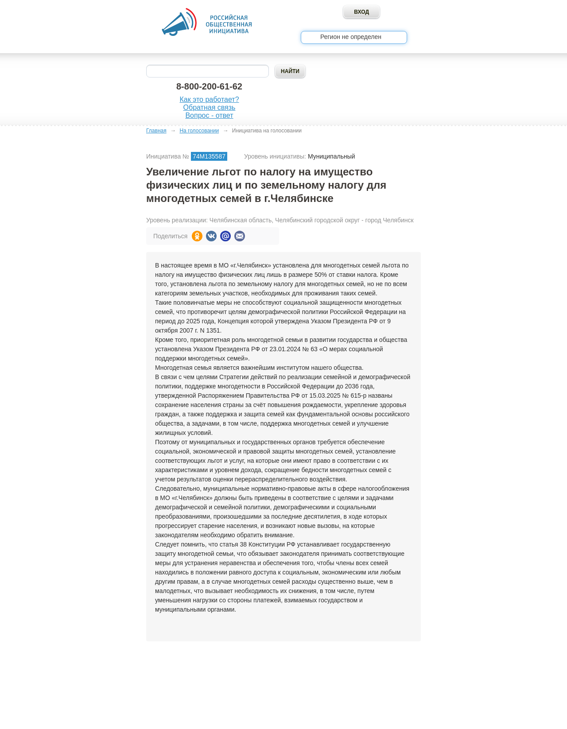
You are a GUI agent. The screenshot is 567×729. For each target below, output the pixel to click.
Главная (156, 131)
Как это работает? (209, 99)
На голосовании (199, 131)
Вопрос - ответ (209, 115)
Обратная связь (209, 107)
